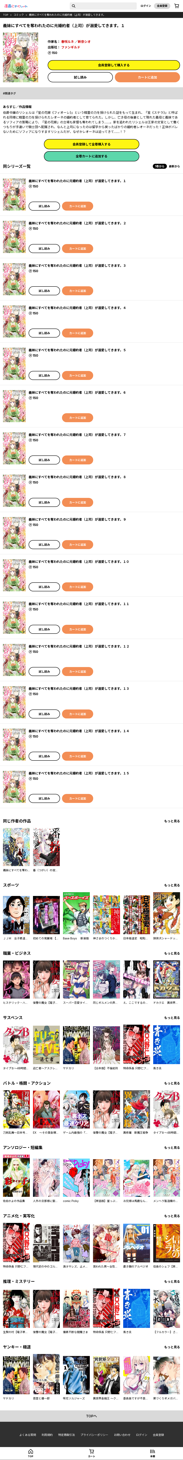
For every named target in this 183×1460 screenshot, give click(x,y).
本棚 (152, 1456)
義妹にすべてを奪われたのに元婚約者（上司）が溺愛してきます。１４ (79, 731)
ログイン (146, 5)
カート (91, 1456)
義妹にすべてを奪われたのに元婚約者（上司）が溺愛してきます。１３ (79, 689)
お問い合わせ (122, 1434)
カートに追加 (147, 77)
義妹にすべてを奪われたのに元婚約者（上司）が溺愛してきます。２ (77, 223)
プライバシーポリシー (94, 1434)
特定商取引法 (66, 1434)
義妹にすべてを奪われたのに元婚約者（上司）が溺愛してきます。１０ (79, 562)
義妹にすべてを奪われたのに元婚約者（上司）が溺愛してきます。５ (77, 350)
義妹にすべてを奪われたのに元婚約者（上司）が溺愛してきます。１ (77, 181)
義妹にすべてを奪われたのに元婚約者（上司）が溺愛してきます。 (67, 14)
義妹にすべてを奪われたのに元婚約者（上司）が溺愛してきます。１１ (79, 604)
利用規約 (47, 1434)
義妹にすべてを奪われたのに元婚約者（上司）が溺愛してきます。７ (77, 435)
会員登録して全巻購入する (92, 144)
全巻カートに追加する (91, 156)
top (5, 14)
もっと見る (172, 821)
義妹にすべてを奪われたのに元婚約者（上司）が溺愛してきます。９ (77, 519)
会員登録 (162, 5)
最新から (174, 166)
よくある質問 (27, 1434)
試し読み (80, 77)
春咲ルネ (67, 42)
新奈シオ (84, 42)
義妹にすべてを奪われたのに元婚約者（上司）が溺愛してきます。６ (77, 392)
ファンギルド (70, 47)
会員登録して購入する (114, 65)
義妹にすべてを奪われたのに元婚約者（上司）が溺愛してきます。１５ (79, 773)
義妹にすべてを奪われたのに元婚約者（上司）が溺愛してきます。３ (77, 266)
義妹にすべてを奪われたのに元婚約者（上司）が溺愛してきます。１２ (79, 646)
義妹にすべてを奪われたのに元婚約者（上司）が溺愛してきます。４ (77, 308)
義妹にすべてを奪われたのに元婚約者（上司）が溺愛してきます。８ (77, 477)
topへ (91, 1416)
